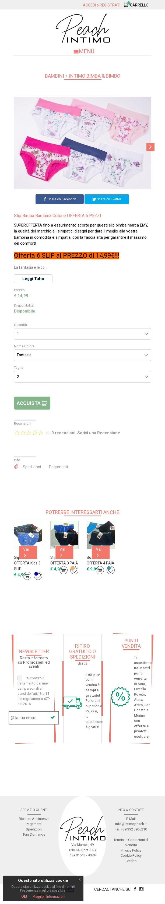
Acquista (32, 403)
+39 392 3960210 (134, 829)
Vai (26, 552)
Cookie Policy (131, 855)
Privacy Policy (131, 850)
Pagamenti (58, 466)
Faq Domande (34, 834)
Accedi (89, 5)
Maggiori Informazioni (49, 897)
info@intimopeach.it (131, 824)
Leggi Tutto (33, 278)
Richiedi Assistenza (34, 819)
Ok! (24, 896)
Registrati (110, 5)
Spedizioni (32, 466)
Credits (130, 861)
